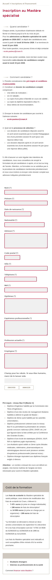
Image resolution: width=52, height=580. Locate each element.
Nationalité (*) (10, 220)
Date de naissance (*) (14, 209)
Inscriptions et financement (24, 4)
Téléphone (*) (10, 275)
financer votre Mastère (23, 570)
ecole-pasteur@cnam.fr (13, 51)
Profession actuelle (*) (14, 340)
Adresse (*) (9, 231)
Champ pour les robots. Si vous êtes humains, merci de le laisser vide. (25, 374)
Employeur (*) (10, 351)
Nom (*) (7, 188)
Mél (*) (7, 285)
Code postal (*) (11, 253)
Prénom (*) (9, 199)
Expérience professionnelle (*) (18, 318)
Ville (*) (7, 264)
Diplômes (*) (10, 296)
